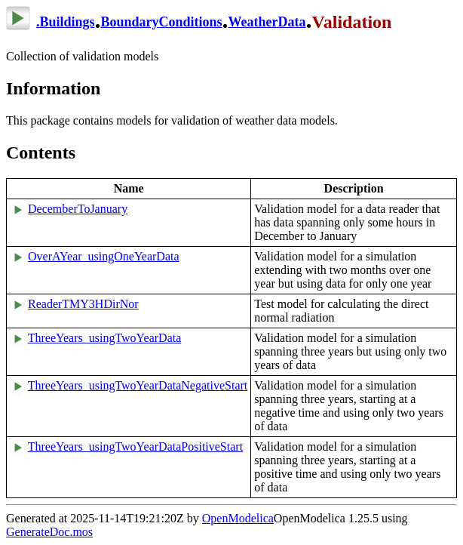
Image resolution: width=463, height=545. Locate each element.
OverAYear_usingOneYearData (103, 256)
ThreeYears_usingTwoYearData (105, 337)
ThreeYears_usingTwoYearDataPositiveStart (135, 446)
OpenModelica (238, 518)
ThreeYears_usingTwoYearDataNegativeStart (138, 385)
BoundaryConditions (161, 21)
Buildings (67, 21)
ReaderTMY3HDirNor (83, 303)
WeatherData (267, 21)
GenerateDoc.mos (49, 531)
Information (53, 88)
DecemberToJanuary (77, 208)
